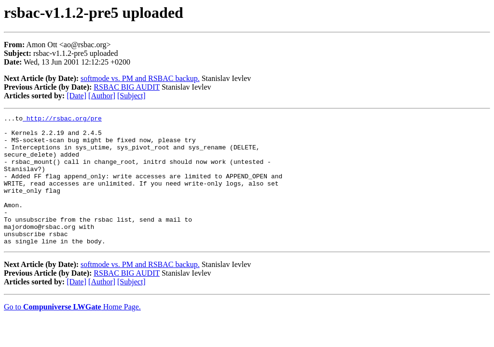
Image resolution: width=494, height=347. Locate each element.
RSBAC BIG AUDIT (127, 87)
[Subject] (131, 96)
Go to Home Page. (72, 333)
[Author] (101, 96)
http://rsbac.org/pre (62, 119)
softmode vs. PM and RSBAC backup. (140, 78)
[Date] (76, 96)
